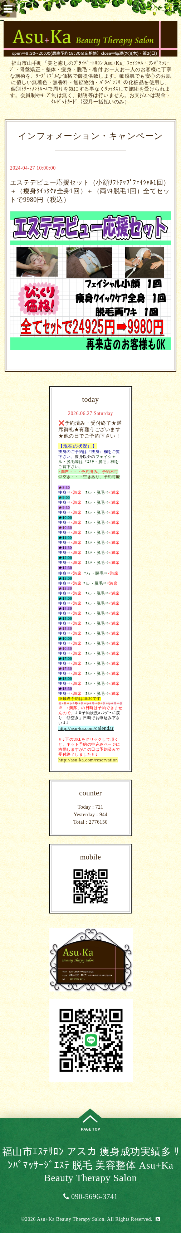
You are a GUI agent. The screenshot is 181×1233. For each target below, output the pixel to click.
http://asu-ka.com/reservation (88, 759)
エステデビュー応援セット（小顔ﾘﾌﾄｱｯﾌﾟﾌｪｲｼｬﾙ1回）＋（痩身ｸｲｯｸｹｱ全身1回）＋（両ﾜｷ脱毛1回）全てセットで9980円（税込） (90, 191)
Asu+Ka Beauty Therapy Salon (70, 1219)
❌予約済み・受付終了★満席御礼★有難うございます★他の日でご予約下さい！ (90, 429)
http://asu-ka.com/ (76, 728)
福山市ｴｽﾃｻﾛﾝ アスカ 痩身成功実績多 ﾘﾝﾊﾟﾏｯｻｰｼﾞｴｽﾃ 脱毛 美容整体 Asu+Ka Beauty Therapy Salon (90, 1164)
